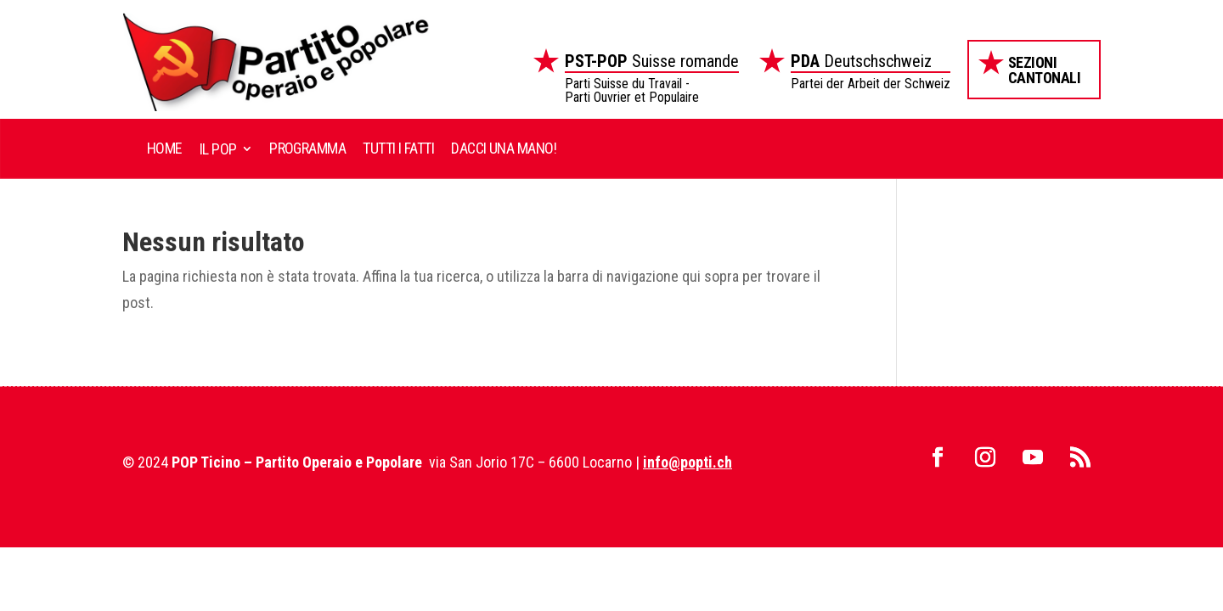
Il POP (218, 149)
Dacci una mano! (503, 148)
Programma (307, 148)
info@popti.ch (687, 462)
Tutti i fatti (398, 148)
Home (165, 148)
